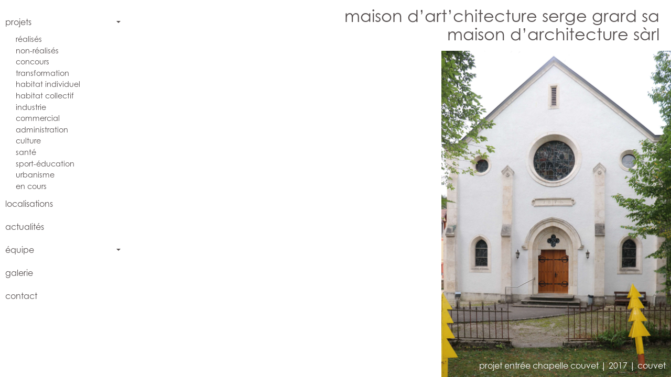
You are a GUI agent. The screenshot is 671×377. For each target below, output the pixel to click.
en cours (31, 186)
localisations (29, 203)
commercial (38, 118)
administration (42, 129)
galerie (19, 273)
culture (28, 140)
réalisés (29, 39)
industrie (31, 107)
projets (18, 22)
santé (26, 152)
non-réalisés (37, 50)
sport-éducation (45, 163)
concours (32, 61)
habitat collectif (45, 95)
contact (21, 296)
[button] (271, 214)
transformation (42, 73)
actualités (24, 226)
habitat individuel (48, 84)
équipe (19, 250)
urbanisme (35, 174)
